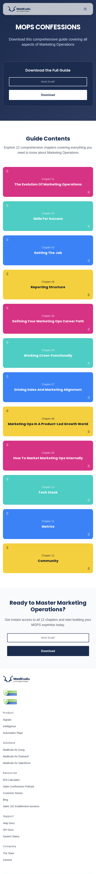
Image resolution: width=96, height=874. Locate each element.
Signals (7, 719)
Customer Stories (13, 793)
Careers (7, 859)
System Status (11, 836)
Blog (5, 799)
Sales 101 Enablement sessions (21, 806)
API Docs (8, 829)
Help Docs (9, 823)
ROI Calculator (11, 779)
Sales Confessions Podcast (18, 786)
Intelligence (9, 726)
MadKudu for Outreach (16, 756)
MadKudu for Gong (14, 749)
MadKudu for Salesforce (16, 763)
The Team (8, 853)
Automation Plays (13, 732)
